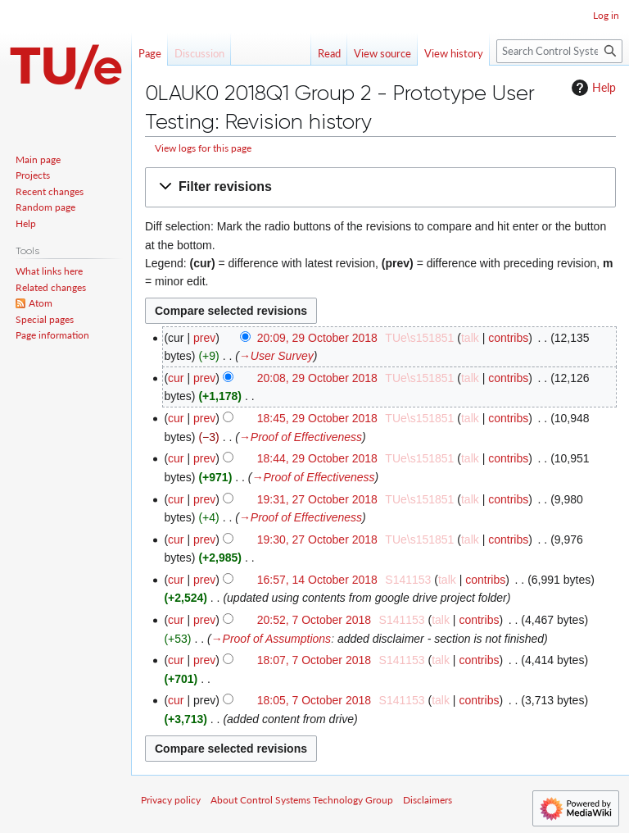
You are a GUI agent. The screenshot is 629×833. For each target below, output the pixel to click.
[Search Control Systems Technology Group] (559, 51)
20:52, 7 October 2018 (314, 619)
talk (470, 337)
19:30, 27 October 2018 (317, 539)
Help (592, 88)
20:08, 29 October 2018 (317, 378)
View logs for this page (203, 148)
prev (204, 337)
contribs (508, 337)
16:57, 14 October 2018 (317, 579)
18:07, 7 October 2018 (314, 660)
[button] (380, 187)
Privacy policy (171, 800)
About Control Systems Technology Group (301, 800)
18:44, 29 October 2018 (317, 458)
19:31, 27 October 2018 (317, 499)
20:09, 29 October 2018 (317, 337)
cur (175, 378)
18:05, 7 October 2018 (314, 700)
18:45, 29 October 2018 (317, 418)
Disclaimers (427, 800)
